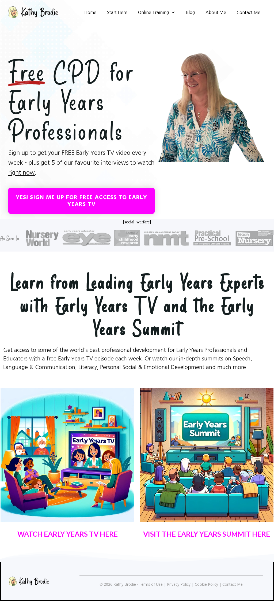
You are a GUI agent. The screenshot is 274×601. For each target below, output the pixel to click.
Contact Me (232, 584)
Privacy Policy (179, 584)
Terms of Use (151, 584)
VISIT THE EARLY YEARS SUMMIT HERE (206, 534)
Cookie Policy (206, 584)
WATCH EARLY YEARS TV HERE (67, 534)
